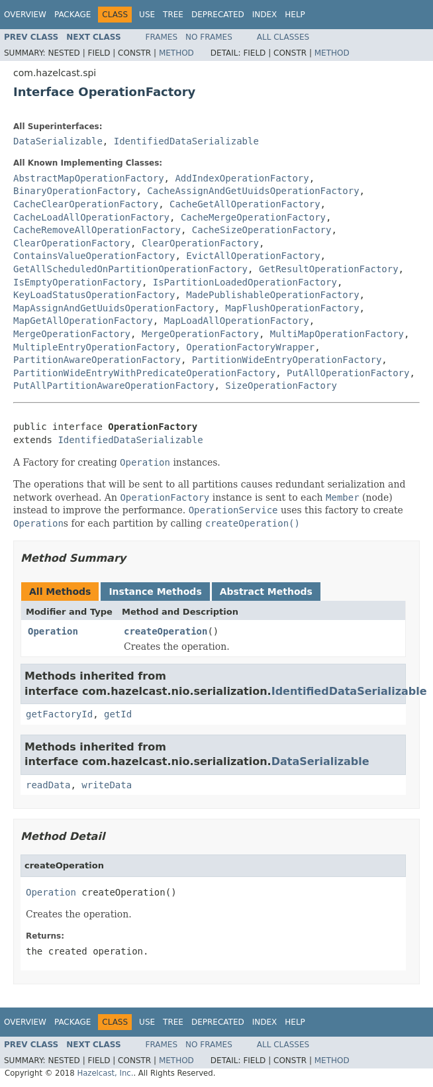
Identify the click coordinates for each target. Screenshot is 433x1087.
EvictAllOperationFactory (253, 255)
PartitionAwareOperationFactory (97, 359)
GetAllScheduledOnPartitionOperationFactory (130, 269)
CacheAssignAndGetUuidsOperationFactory (253, 190)
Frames (162, 37)
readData (48, 785)
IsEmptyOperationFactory (77, 282)
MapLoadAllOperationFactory (236, 320)
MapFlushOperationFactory (292, 308)
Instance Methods (155, 591)
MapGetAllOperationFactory (83, 320)
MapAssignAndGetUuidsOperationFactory (113, 308)
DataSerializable (58, 141)
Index (264, 14)
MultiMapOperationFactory (337, 334)
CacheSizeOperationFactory (262, 230)
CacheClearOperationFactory (85, 204)
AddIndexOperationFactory (242, 178)
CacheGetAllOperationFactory (244, 204)
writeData (106, 785)
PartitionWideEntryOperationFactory (287, 359)
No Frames (208, 37)
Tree (173, 14)
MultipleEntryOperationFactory (94, 347)
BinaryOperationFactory (74, 190)
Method (176, 53)
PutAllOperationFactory (348, 373)
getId (118, 714)
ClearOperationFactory (71, 243)
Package (72, 14)
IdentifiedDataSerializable (186, 141)
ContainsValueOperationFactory (94, 255)
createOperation (165, 631)
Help (295, 14)
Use (147, 14)
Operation (53, 631)
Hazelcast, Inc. (105, 1073)
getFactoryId (59, 714)
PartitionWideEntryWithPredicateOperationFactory (144, 373)
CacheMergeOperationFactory (253, 217)
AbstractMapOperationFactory (88, 178)
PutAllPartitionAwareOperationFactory (113, 385)
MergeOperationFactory (71, 334)
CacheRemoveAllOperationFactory (97, 230)
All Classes (283, 37)
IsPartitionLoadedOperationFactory (245, 282)
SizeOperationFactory (281, 385)
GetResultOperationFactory (329, 269)
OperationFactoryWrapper (250, 347)
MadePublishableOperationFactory (272, 294)
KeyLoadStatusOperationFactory (94, 294)
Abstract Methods (266, 591)
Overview (25, 14)
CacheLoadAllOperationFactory (91, 217)
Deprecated (217, 14)
